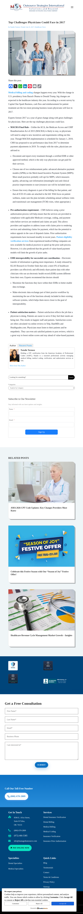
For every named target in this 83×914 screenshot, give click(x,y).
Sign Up (41, 432)
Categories (11, 384)
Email (11, 420)
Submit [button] (41, 763)
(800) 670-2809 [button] (21, 792)
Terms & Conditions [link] (51, 874)
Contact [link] (46, 869)
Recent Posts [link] (25, 345)
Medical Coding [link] (49, 829)
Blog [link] (45, 860)
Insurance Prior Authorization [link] (54, 838)
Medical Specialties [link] (15, 868)
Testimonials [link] (48, 865)
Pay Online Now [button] (21, 848)
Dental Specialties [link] (15, 862)
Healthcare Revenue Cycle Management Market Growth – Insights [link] (41, 635)
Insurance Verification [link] (51, 833)
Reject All (39, 903)
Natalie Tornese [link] (15, 27)
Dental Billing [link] (48, 819)
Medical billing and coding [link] (20, 92)
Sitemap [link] (46, 884)
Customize (15, 903)
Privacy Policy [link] (49, 879)
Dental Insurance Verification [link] (54, 814)
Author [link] (13, 345)
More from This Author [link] (18, 366)
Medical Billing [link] (49, 824)
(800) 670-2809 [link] (20, 830)
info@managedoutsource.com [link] (25, 841)
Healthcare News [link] (40, 27)
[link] (10, 86)
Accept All (62, 903)
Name (11, 409)
